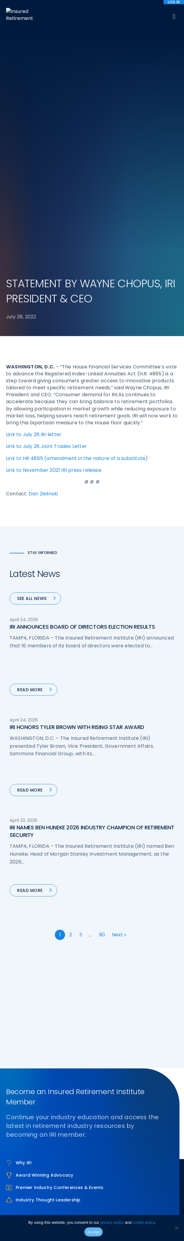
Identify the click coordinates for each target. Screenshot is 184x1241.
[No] (176, 1228)
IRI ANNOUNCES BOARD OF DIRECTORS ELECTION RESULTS (82, 626)
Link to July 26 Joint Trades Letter (46, 446)
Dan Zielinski (43, 493)
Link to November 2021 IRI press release (53, 470)
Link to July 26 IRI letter (33, 434)
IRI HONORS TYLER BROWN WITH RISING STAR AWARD (77, 727)
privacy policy (112, 1222)
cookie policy (143, 1222)
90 (102, 934)
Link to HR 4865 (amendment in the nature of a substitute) (77, 458)
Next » (119, 934)
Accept (93, 1232)
